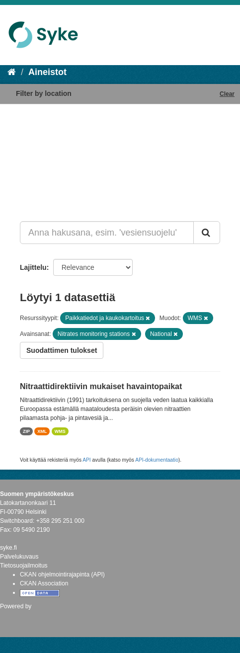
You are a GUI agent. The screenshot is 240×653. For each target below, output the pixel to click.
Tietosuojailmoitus (24, 565)
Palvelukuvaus (19, 556)
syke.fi (8, 547)
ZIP (26, 431)
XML (42, 431)
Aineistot (47, 72)
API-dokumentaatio (156, 460)
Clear (227, 93)
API (86, 460)
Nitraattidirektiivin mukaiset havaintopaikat (101, 386)
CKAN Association (44, 583)
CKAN (17, 617)
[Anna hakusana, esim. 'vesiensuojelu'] (107, 232)
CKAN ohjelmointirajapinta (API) (62, 574)
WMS (60, 431)
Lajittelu (33, 267)
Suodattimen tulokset (61, 350)
